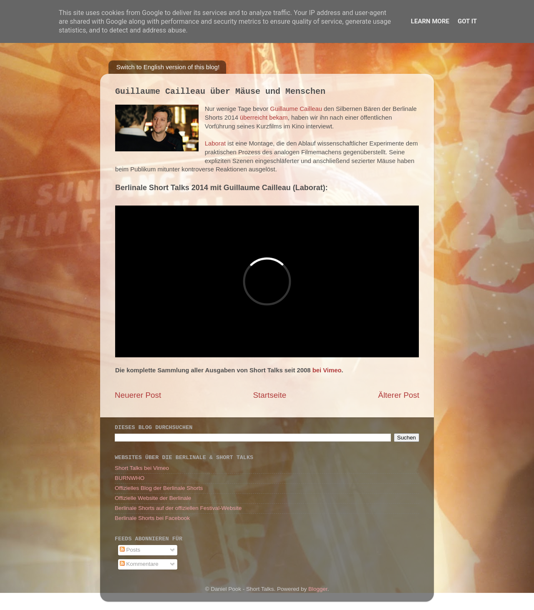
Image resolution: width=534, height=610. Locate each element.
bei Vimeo (327, 370)
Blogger (317, 589)
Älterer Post (398, 395)
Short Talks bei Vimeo (142, 468)
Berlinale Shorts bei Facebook (152, 518)
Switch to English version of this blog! (168, 66)
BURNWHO (129, 478)
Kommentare (139, 564)
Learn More (430, 21)
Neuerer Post (138, 395)
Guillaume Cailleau (296, 108)
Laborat (215, 143)
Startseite (269, 395)
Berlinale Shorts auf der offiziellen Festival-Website (178, 508)
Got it (467, 21)
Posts (130, 550)
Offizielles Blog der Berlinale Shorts (159, 488)
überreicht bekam (264, 117)
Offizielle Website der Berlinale (153, 498)
